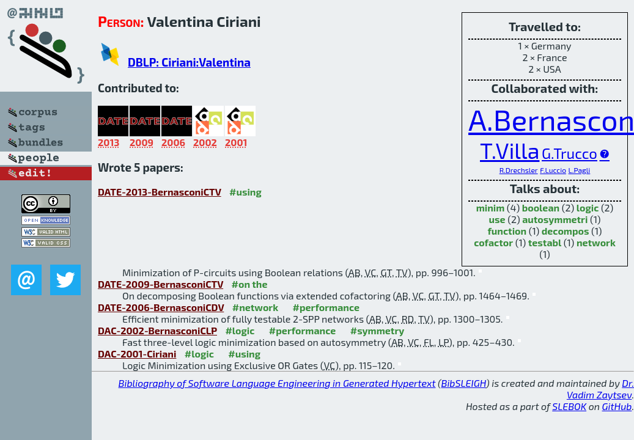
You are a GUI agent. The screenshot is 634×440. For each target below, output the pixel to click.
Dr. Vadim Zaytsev (600, 388)
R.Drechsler (518, 170)
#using (245, 191)
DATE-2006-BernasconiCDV (161, 307)
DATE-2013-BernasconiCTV (159, 191)
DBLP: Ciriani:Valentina (189, 62)
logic (588, 207)
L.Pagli (580, 170)
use (497, 219)
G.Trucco (569, 153)
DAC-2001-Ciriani (137, 353)
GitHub (617, 406)
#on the (250, 284)
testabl (545, 242)
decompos (565, 231)
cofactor (493, 242)
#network (255, 307)
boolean (540, 207)
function (506, 231)
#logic (239, 330)
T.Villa (509, 150)
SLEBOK (569, 406)
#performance (326, 307)
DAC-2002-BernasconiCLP (157, 330)
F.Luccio (553, 170)
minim (490, 207)
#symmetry (377, 330)
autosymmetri (555, 219)
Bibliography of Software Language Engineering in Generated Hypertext (277, 383)
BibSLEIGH (463, 383)
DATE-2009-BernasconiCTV (160, 284)
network (596, 242)
